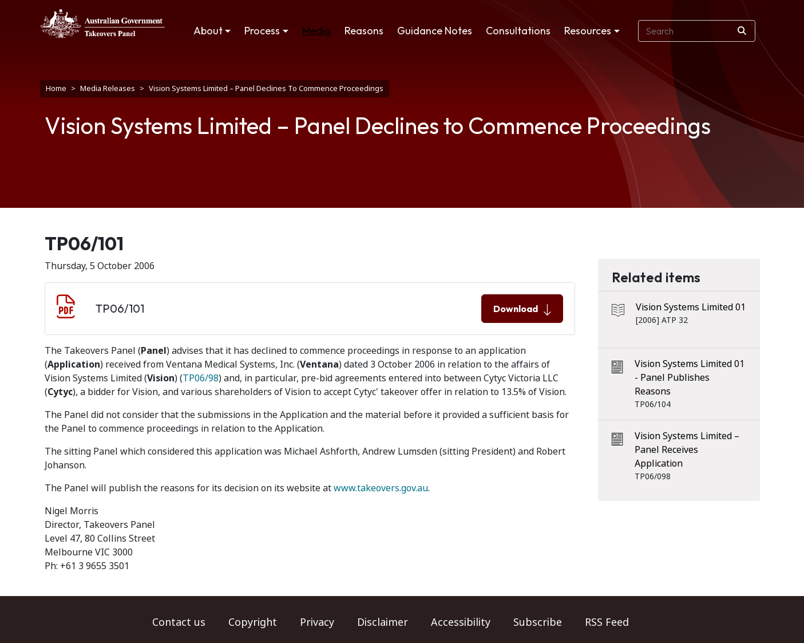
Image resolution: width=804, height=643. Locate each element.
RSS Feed (607, 622)
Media (316, 30)
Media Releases (107, 88)
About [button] (208, 30)
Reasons (363, 30)
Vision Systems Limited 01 (691, 307)
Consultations (518, 30)
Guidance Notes (434, 30)
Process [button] (262, 30)
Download (522, 309)
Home (56, 88)
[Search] (742, 30)
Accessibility (460, 622)
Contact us (178, 622)
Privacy (317, 622)
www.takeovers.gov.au (381, 488)
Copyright (252, 622)
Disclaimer (382, 622)
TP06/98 (201, 378)
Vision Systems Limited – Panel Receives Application (687, 449)
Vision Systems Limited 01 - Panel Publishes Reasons (689, 377)
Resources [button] (587, 30)
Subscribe (537, 622)
